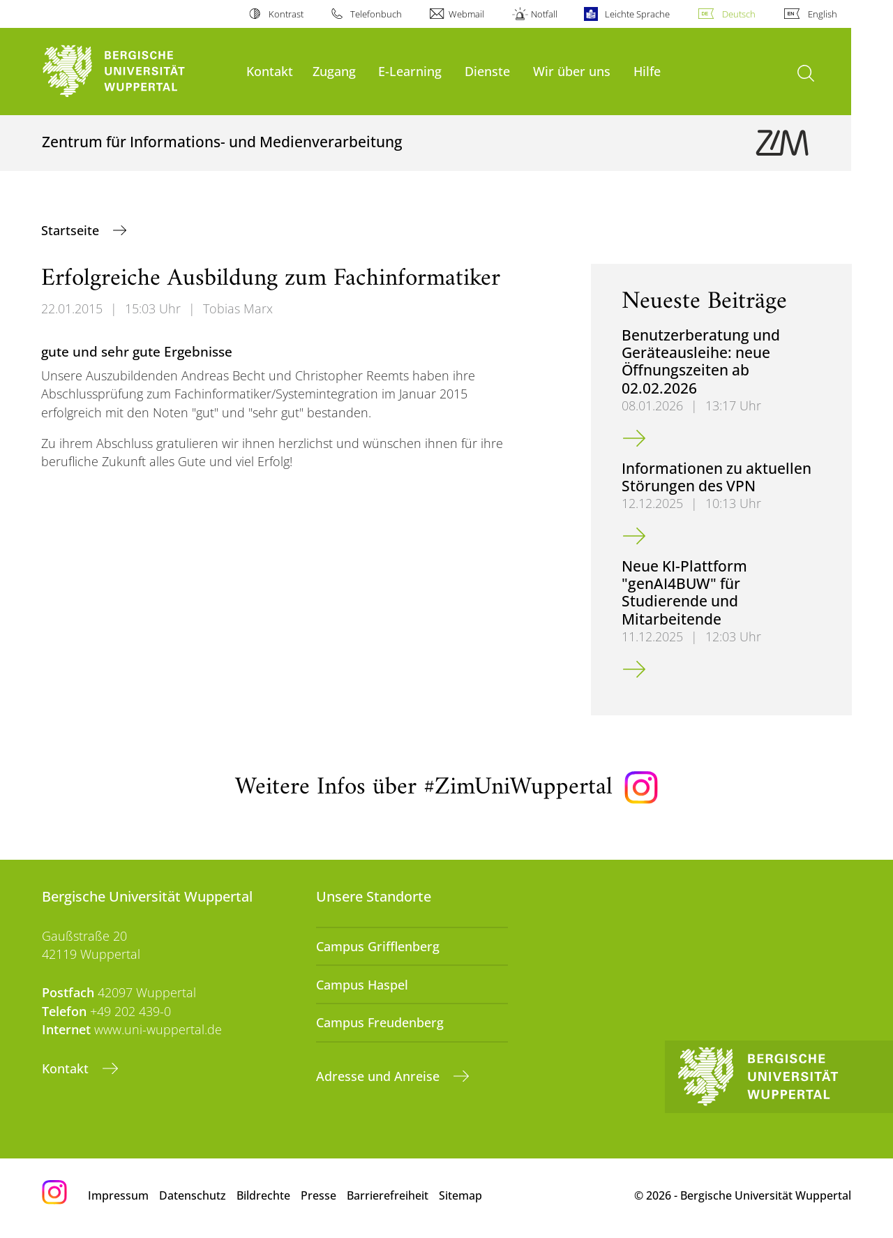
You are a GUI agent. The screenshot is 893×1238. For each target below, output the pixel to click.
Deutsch (739, 14)
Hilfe (647, 71)
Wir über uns (571, 71)
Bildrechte (263, 1195)
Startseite (72, 230)
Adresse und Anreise (379, 1076)
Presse (318, 1195)
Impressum (118, 1195)
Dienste (487, 71)
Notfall (544, 14)
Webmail (466, 14)
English (822, 14)
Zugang (334, 71)
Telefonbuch (376, 14)
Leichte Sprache (637, 14)
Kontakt (269, 71)
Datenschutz (192, 1195)
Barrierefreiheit (387, 1195)
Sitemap (460, 1195)
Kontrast (286, 14)
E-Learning (410, 71)
